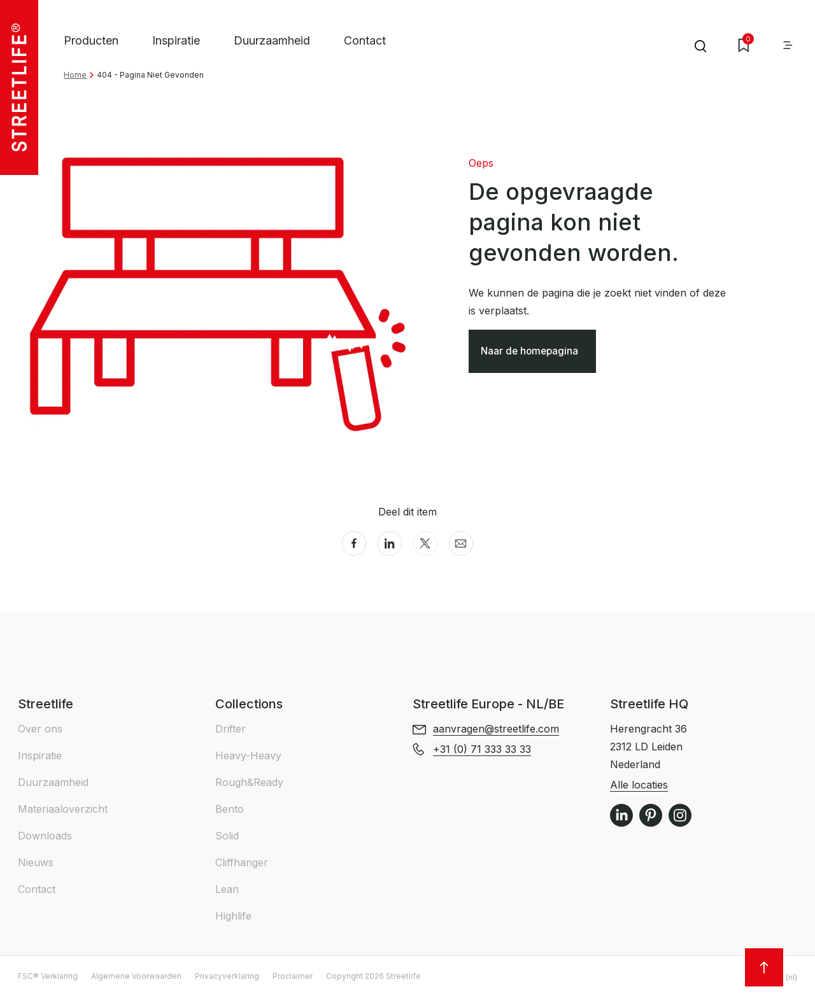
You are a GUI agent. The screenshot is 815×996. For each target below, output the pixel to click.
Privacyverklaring (227, 976)
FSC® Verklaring (48, 976)
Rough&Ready (249, 782)
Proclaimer (293, 976)
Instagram (680, 815)
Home (75, 75)
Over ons (40, 728)
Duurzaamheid (272, 40)
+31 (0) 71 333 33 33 (482, 749)
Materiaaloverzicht (63, 809)
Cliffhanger (241, 862)
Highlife (233, 915)
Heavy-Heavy (248, 755)
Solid (227, 835)
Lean (227, 889)
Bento (229, 809)
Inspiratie (176, 40)
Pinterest (650, 815)
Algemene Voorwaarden (136, 976)
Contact (365, 40)
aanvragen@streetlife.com (496, 728)
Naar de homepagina (532, 352)
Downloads (45, 835)
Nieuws (35, 862)
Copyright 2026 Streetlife (373, 976)
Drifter (230, 728)
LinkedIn (621, 815)
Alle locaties (639, 784)
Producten (91, 40)
